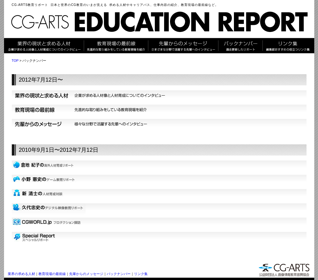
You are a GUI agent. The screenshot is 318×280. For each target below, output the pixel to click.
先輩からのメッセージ (86, 274)
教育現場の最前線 (52, 274)
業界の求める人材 (21, 274)
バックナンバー (119, 274)
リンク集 (141, 274)
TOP (15, 60)
